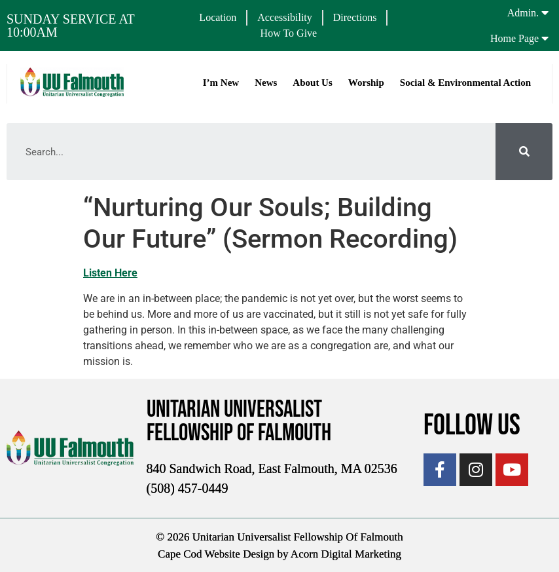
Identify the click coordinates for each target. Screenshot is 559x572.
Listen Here (110, 273)
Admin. (523, 12)
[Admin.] (544, 12)
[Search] (524, 151)
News (265, 82)
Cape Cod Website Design (216, 553)
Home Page (514, 38)
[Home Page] (544, 38)
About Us (311, 82)
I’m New (220, 82)
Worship (366, 82)
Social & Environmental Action (464, 82)
